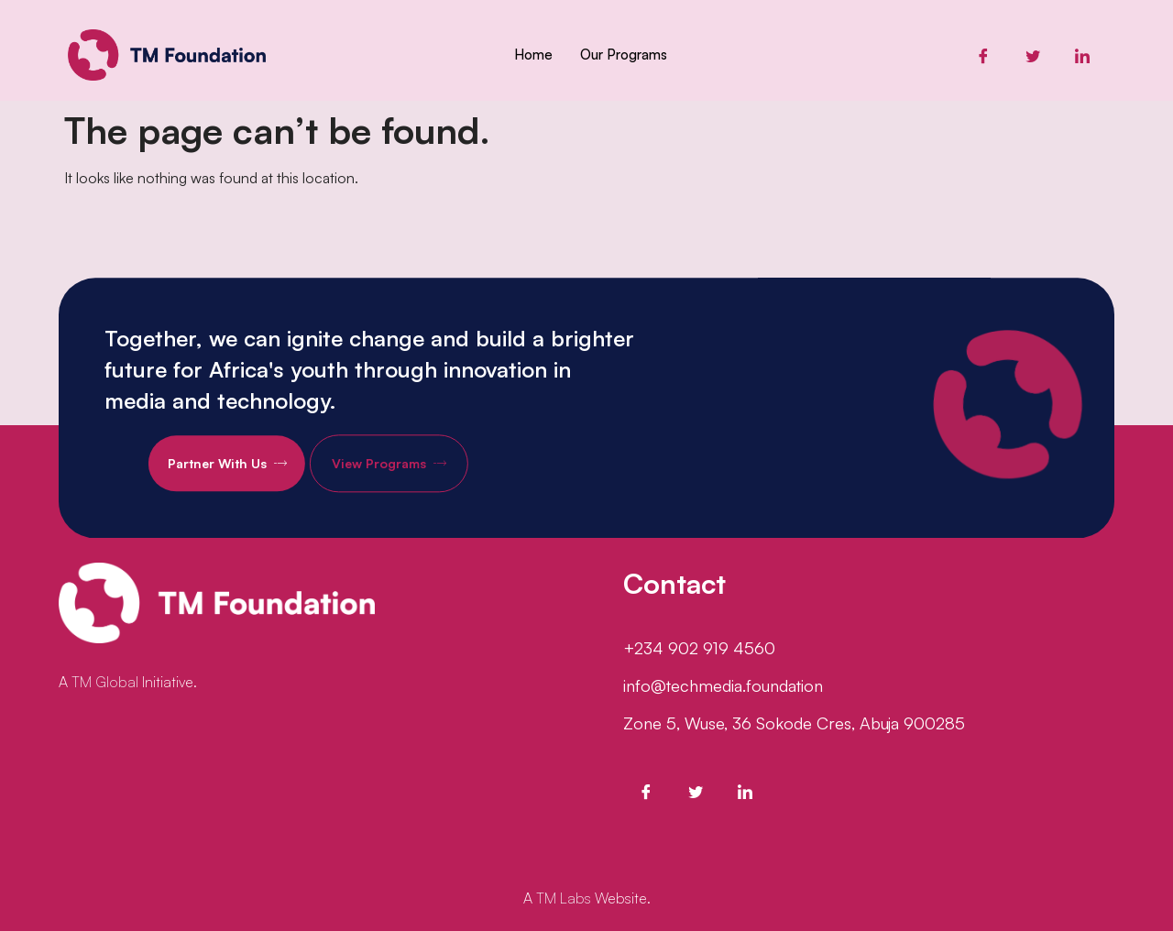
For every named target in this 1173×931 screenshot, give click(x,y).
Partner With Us (249, 474)
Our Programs (623, 54)
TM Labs (563, 898)
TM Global (104, 682)
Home (533, 54)
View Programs (411, 474)
